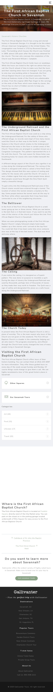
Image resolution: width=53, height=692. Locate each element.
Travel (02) (8, 436)
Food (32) (8, 421)
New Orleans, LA (26, 611)
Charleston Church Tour (26, 645)
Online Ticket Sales (25, 656)
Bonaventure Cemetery (25, 633)
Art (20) (7, 414)
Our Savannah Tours (26, 578)
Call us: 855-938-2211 (26, 675)
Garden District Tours (26, 637)
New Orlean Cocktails (26, 641)
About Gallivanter (25, 671)
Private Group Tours (26, 660)
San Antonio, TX (25, 618)
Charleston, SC (25, 614)
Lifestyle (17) (9, 429)
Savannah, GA (26, 607)
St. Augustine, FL (26, 622)
